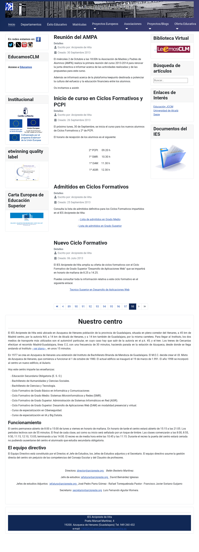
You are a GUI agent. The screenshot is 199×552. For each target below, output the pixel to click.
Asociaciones (132, 24)
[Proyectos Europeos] (94, 29)
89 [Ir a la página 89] (69, 306)
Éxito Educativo (57, 24)
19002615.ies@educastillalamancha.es (104, 528)
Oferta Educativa (185, 24)
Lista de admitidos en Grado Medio (100, 219)
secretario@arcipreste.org (87, 490)
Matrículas (79, 24)
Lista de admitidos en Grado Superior (100, 225)
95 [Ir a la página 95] (111, 306)
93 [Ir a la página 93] (97, 306)
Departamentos (31, 24)
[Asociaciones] (126, 29)
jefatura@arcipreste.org (95, 477)
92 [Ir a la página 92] (90, 306)
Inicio (11, 24)
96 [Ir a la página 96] (118, 306)
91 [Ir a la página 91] (83, 306)
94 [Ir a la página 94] (104, 306)
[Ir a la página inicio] (57, 306)
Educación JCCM (163, 106)
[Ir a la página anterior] (63, 306)
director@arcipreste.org (90, 470)
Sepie (156, 114)
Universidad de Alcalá (165, 110)
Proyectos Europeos (105, 24)
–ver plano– (39, 348)
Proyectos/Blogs (158, 24)
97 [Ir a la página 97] (125, 306)
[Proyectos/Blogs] (149, 29)
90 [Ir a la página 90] (76, 306)
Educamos (26, 67)
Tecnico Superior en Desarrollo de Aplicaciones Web (99, 289)
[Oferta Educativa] (176, 29)
